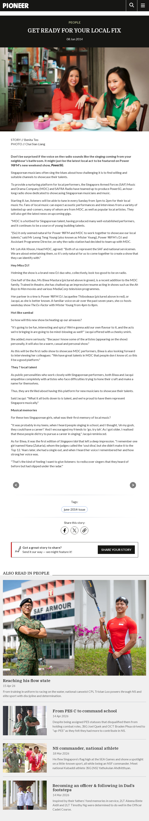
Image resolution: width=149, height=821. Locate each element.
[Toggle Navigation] (142, 5)
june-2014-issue (74, 509)
